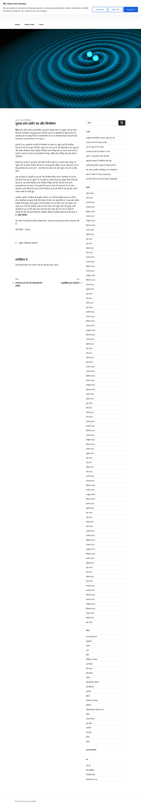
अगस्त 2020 (90, 504)
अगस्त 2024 (90, 285)
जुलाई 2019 (90, 563)
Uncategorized (91, 636)
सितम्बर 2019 (90, 554)
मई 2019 (89, 572)
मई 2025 (89, 243)
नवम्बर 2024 (90, 271)
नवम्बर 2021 (90, 435)
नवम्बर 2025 (90, 216)
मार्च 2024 (89, 307)
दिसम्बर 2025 (90, 212)
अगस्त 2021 (90, 449)
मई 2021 (89, 462)
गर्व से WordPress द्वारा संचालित (25, 801)
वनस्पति (88, 728)
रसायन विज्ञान (90, 719)
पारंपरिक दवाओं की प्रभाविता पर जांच (98, 152)
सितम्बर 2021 (90, 444)
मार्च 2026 (89, 198)
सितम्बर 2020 (90, 499)
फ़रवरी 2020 (90, 531)
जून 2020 (89, 513)
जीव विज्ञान (89, 673)
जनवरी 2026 (90, 207)
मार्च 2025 (89, 253)
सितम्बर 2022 (90, 390)
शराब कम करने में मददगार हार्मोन (96, 142)
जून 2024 (89, 294)
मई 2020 (89, 517)
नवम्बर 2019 (90, 545)
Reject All (115, 9)
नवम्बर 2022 (90, 380)
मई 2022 (89, 408)
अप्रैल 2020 (90, 522)
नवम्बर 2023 (90, 326)
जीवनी (88, 678)
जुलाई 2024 (90, 289)
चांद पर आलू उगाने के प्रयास (95, 147)
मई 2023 (89, 353)
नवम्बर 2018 (90, 599)
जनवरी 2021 (90, 481)
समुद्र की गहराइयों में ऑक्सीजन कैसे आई (98, 161)
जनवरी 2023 (90, 371)
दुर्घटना (88, 696)
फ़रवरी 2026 (90, 202)
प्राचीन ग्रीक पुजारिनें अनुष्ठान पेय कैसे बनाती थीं (101, 165)
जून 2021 (89, 458)
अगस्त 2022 (90, 394)
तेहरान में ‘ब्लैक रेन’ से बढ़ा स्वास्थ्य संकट (98, 174)
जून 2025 (89, 239)
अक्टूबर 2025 (90, 221)
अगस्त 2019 (90, 558)
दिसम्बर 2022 (90, 376)
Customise (100, 9)
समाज (88, 741)
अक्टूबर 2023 (90, 330)
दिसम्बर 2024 (90, 266)
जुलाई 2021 (90, 453)
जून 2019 (89, 567)
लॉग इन (46, 265)
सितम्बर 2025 (90, 225)
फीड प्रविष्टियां (90, 770)
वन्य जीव (89, 732)
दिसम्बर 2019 (90, 540)
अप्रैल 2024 (90, 303)
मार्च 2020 (89, 526)
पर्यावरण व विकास (92, 700)
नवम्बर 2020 (90, 490)
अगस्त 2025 (90, 230)
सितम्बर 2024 (90, 280)
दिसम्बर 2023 (90, 321)
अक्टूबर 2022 (90, 385)
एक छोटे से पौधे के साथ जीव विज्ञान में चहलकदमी (102, 179)
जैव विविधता (90, 687)
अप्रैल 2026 (90, 193)
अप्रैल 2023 (90, 358)
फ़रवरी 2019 (90, 586)
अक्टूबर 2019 (90, 549)
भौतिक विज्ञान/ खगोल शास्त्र (30, 243)
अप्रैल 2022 (90, 412)
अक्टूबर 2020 (90, 494)
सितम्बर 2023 (90, 335)
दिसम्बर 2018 (90, 595)
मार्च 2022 (89, 417)
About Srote (29, 25)
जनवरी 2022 (90, 426)
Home (17, 25)
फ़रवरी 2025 (90, 257)
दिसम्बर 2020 (90, 485)
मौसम (88, 714)
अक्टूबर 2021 (90, 440)
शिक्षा (87, 737)
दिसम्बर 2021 (90, 431)
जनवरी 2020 (90, 535)
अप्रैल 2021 (90, 467)
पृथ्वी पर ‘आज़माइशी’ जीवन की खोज (98, 156)
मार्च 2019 (89, 581)
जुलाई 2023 (90, 344)
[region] (70, 7)
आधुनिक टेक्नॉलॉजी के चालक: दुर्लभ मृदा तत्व (100, 138)
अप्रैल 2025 (90, 248)
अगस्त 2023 (90, 339)
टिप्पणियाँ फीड (90, 775)
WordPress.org (91, 779)
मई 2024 (89, 298)
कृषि (87, 655)
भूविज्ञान (88, 705)
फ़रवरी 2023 (90, 367)
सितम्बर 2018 (90, 609)
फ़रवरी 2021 (90, 476)
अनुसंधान (21, 243)
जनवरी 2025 (90, 262)
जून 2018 (89, 622)
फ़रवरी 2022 (90, 421)
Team (41, 25)
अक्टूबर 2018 (90, 604)
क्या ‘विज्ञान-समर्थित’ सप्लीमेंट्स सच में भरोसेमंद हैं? (102, 170)
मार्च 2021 (89, 472)
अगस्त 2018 (90, 613)
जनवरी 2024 (90, 317)
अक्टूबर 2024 (90, 275)
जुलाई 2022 (90, 399)
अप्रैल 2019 (90, 577)
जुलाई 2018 (90, 618)
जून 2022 (89, 403)
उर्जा (87, 650)
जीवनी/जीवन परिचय (92, 682)
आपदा (88, 646)
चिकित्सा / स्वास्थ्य (91, 659)
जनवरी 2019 (90, 590)
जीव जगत (89, 668)
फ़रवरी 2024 (90, 312)
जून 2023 (89, 348)
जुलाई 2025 (90, 234)
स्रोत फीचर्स (26, 120)
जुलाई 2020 (90, 508)
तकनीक (88, 691)
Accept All (130, 9)
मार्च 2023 (89, 362)
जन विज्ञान (89, 664)
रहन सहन (89, 723)
